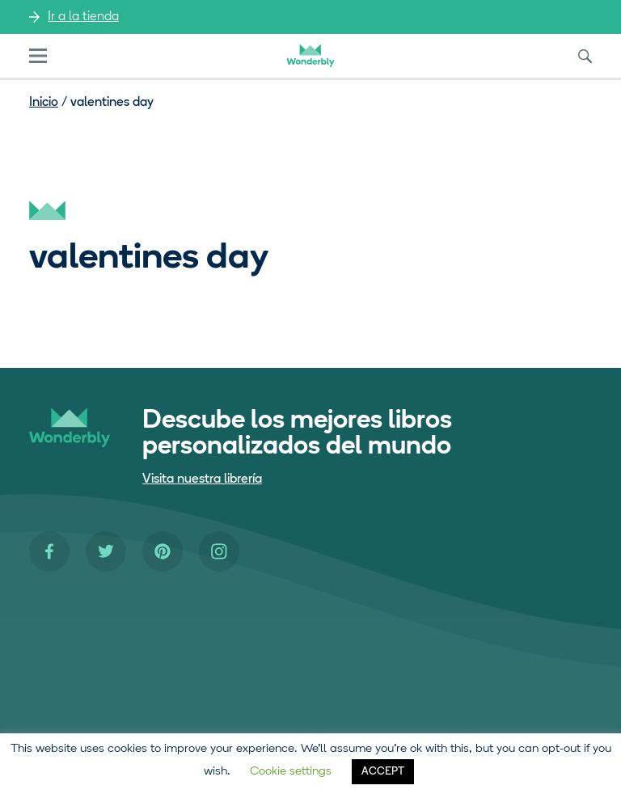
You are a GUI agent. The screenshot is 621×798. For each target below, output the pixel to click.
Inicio (43, 102)
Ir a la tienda (83, 17)
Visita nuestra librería (202, 479)
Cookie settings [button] (291, 772)
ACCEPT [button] (382, 771)
